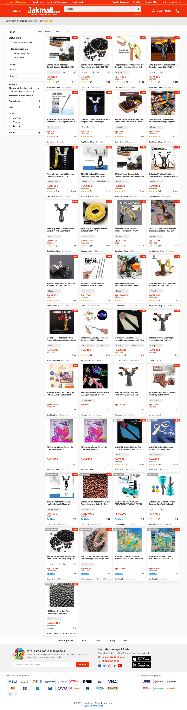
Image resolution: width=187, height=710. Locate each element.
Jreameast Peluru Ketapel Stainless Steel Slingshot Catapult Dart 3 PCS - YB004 (93, 284)
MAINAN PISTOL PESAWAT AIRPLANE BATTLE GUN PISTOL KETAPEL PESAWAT (128, 503)
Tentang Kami (66, 640)
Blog (112, 640)
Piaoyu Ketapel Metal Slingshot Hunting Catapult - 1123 (61, 175)
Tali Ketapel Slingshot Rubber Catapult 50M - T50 (94, 230)
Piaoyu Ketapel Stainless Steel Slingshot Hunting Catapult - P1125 (162, 284)
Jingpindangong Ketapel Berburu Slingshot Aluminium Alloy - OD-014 (129, 66)
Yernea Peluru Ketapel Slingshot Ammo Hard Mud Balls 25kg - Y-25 (61, 557)
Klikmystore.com (87, 360)
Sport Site (85, 87)
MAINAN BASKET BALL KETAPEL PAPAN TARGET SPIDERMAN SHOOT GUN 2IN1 (61, 393)
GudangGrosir (154, 196)
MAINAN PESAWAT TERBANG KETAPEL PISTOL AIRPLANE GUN (129, 557)
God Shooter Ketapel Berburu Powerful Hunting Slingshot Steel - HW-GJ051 (61, 339)
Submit (82, 664)
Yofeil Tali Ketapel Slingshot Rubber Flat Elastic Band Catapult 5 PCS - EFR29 (161, 448)
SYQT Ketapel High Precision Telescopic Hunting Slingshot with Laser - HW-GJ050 (162, 120)
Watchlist (137, 2)
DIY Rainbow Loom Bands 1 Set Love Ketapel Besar (60, 448)
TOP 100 (136, 14)
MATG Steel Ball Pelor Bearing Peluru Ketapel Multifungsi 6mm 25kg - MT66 (95, 557)
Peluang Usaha (77, 2)
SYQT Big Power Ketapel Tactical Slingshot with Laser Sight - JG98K (95, 120)
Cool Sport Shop (121, 360)
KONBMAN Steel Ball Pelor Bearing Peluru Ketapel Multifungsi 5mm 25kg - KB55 (59, 612)
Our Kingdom (52, 415)
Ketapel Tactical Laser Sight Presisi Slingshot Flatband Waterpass (127, 393)
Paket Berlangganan (120, 2)
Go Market (51, 142)
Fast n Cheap (120, 87)
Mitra (98, 640)
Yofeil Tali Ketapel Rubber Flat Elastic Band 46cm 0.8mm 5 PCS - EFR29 (129, 448)
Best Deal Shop (53, 196)
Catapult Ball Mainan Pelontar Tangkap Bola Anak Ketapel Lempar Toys (162, 503)
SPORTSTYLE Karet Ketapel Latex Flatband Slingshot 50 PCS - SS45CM (129, 339)
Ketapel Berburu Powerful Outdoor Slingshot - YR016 (126, 230)
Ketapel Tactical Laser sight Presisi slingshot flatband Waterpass (161, 339)
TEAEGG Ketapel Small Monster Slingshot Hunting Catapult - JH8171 (61, 284)
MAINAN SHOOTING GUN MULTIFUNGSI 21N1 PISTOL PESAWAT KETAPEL (161, 557)
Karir (84, 640)
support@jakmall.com (113, 657)
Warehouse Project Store (91, 579)
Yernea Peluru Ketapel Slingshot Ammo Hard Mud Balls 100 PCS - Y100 (95, 66)
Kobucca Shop (121, 415)
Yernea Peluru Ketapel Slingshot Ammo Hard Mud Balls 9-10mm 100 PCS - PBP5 (129, 120)
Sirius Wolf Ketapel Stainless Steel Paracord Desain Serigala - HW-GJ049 (163, 175)
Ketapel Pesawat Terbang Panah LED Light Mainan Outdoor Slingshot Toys (95, 393)
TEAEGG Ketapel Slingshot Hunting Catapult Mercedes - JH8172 (93, 175)
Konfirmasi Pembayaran (57, 2)
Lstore (151, 360)
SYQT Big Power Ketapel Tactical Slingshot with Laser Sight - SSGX (61, 230)
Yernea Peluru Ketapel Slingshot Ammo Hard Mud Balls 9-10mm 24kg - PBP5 (95, 503)
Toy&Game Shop (53, 87)
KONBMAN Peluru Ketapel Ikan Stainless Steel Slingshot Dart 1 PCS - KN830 (61, 120)
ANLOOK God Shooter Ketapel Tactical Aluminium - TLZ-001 (162, 230)
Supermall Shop (121, 306)
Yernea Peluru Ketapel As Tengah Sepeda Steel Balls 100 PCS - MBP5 (61, 66)
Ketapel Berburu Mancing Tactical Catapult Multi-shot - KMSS (127, 284)
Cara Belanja (38, 2)
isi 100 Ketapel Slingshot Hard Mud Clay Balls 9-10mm (162, 393)
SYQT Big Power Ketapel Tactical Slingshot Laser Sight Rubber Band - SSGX (163, 66)
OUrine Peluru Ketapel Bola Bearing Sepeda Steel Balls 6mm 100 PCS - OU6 (129, 175)
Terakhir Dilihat (151, 2)
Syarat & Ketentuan (94, 705)
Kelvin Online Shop (156, 251)
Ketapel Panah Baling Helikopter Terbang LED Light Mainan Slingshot (95, 339)
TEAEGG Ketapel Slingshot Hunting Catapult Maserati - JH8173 (59, 503)
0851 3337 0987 (110, 661)
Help (126, 640)
